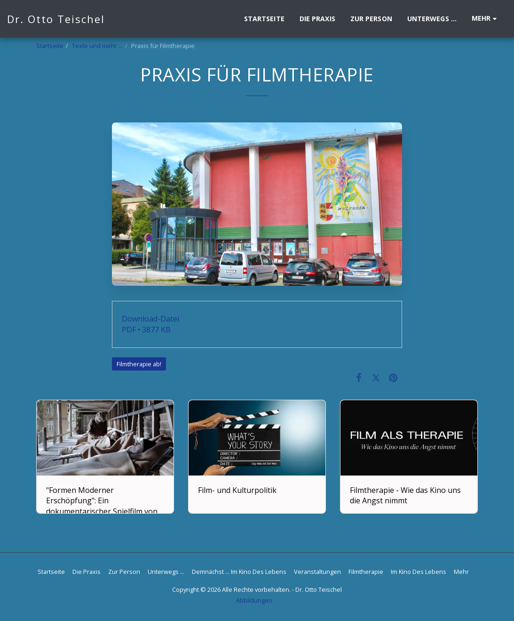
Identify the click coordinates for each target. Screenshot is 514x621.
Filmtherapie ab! (139, 364)
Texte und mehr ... (97, 45)
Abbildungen (254, 600)
